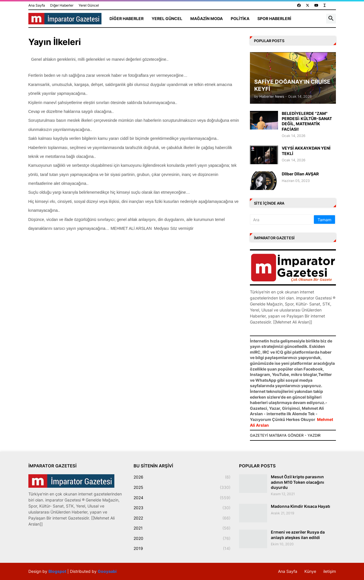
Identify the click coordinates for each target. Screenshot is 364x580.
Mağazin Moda (206, 18)
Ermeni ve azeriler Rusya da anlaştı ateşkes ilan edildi (298, 535)
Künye (310, 571)
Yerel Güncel (89, 5)
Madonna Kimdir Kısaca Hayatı (300, 506)
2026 (182, 477)
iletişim (329, 571)
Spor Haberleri (274, 18)
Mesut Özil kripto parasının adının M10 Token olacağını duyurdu (297, 481)
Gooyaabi (107, 571)
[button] (331, 18)
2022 (182, 518)
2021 (182, 528)
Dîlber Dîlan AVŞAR (300, 173)
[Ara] (282, 219)
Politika (240, 18)
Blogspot (57, 571)
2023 (182, 508)
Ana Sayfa (36, 5)
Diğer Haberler (61, 5)
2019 (182, 548)
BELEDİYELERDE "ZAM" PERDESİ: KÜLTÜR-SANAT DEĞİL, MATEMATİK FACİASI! (307, 121)
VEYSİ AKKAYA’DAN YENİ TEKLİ (306, 151)
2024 (182, 498)
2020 (182, 538)
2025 (182, 487)
